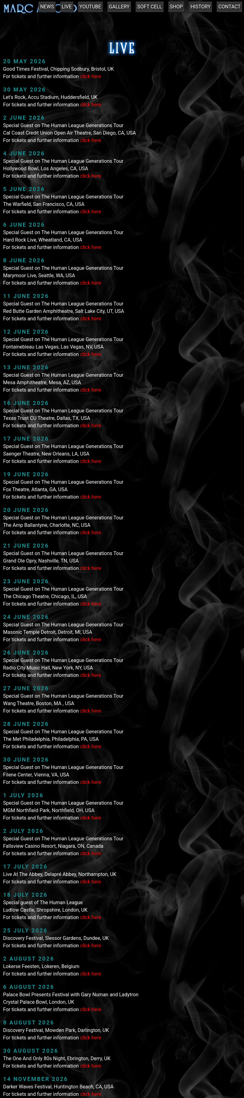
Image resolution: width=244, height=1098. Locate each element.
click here (90, 76)
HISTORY (201, 7)
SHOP (176, 7)
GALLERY (119, 7)
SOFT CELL (149, 7)
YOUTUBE (90, 7)
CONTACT (229, 7)
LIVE (67, 7)
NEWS (47, 7)
